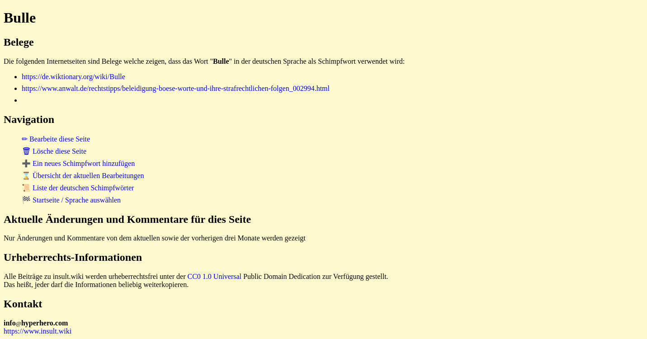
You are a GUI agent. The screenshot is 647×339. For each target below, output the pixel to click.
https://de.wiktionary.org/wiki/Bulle (73, 76)
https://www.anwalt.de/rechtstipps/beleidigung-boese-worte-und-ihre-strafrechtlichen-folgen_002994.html (176, 88)
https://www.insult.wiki (37, 331)
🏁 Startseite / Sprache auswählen (71, 200)
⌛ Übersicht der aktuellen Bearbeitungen (83, 175)
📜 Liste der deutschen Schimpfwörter (78, 188)
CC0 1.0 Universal (215, 276)
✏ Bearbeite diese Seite (56, 139)
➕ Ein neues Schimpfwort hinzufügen (78, 163)
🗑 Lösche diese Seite (54, 151)
